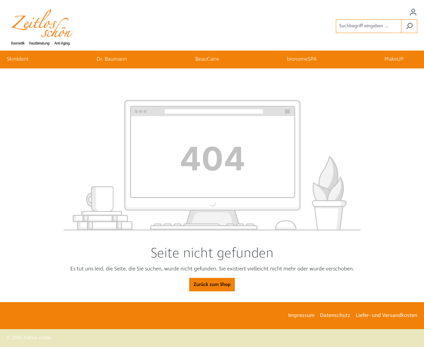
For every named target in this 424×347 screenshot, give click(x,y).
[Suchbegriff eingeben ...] (368, 26)
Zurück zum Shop (212, 285)
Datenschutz (335, 315)
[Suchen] (409, 26)
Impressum (301, 315)
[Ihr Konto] (413, 12)
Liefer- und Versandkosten (386, 315)
